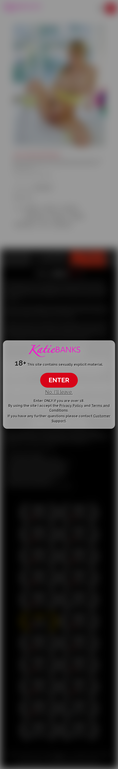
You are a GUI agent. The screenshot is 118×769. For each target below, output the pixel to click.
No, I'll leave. (59, 392)
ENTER (59, 380)
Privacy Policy (71, 406)
